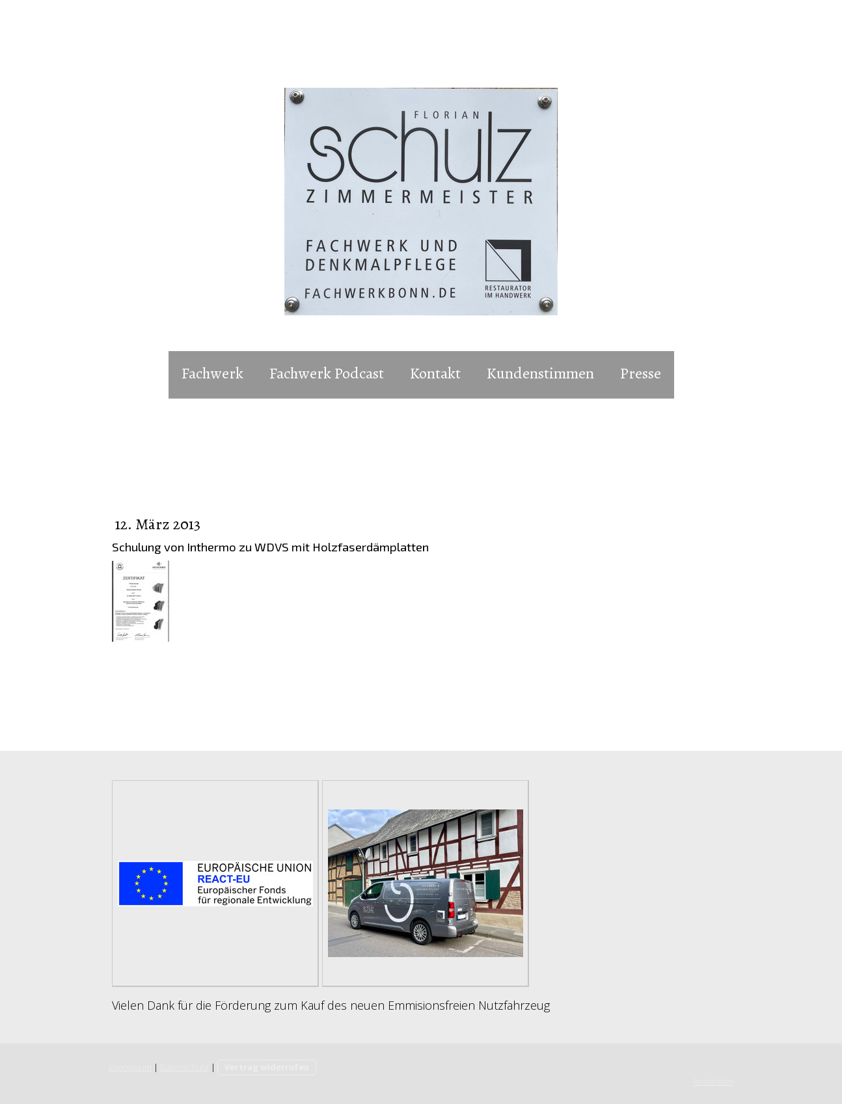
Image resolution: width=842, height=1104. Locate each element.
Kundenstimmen (540, 373)
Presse (640, 373)
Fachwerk (212, 373)
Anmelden (713, 1081)
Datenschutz (184, 1067)
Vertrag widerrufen (266, 1067)
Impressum (130, 1067)
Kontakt (435, 373)
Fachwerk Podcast (326, 373)
